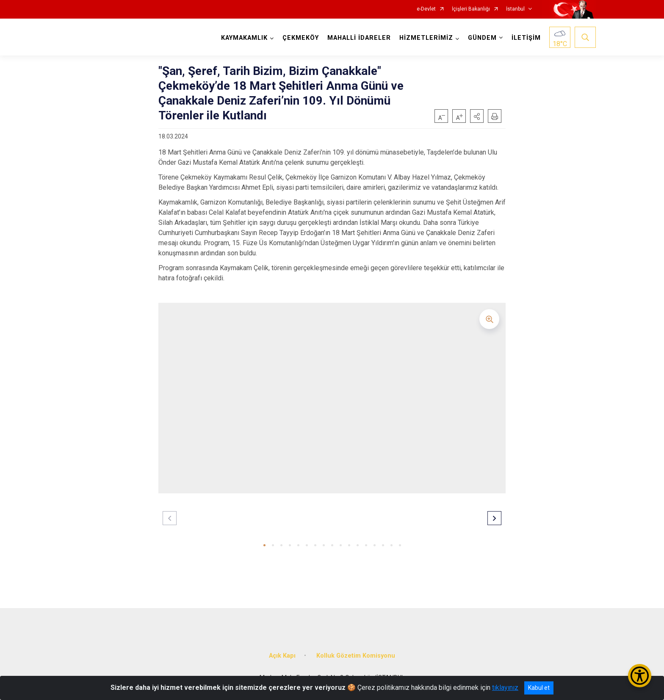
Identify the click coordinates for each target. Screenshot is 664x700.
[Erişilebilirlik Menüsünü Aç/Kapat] (639, 675)
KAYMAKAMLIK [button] (244, 38)
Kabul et (539, 687)
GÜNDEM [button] (482, 38)
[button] (477, 116)
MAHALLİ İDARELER (359, 38)
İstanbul (515, 9)
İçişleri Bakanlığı (471, 9)
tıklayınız (505, 687)
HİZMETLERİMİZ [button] (426, 38)
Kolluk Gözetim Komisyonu (355, 655)
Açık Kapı (282, 655)
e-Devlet (426, 9)
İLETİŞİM (526, 38)
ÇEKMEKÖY (300, 38)
